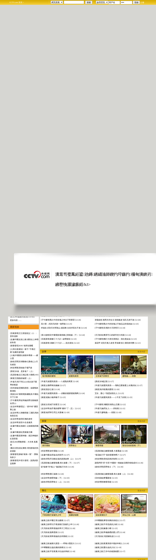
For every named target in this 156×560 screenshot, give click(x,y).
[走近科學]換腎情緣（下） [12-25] (55, 478)
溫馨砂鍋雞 (73, 515)
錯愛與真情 (73, 376)
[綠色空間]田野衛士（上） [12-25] (55, 482)
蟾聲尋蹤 (99, 445)
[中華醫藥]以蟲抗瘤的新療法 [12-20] (56, 547)
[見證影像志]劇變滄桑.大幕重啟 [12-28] (111, 451)
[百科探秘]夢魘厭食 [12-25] (106, 478)
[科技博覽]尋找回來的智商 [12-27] (109, 459)
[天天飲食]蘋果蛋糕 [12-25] (52, 532)
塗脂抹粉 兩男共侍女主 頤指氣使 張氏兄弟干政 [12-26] (118, 320)
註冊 (142, 2)
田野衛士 (73, 445)
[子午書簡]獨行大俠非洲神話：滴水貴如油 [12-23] (116, 339)
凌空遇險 (46, 445)
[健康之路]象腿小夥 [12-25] (106, 528)
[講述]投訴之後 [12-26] (50, 389)
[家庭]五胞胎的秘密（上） (21, 378)
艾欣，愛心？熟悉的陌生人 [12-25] (109, 393)
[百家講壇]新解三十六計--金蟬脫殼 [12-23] (58, 339)
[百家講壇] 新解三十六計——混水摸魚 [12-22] (60, 343)
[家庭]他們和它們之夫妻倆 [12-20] (55, 412)
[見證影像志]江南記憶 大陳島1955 (24, 375)
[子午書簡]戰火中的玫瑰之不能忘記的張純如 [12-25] (116, 324)
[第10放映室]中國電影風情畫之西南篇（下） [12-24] (63, 335)
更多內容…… (15, 320)
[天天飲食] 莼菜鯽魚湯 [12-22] (107, 536)
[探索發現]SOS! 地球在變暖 (21, 346)
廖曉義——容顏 (129, 376)
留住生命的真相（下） (132, 445)
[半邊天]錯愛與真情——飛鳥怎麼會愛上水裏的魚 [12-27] (118, 385)
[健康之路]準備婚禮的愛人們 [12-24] (110, 532)
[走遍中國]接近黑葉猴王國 (21, 432)
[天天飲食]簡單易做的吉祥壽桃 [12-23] (57, 536)
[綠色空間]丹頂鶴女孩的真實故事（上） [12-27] (61, 459)
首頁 (20, 2)
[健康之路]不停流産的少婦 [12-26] (109, 524)
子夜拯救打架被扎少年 (51, 515)
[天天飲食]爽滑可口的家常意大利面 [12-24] (113, 335)
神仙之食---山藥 (129, 515)
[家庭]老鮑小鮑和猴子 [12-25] (53, 397)
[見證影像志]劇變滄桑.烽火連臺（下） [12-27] (60, 463)
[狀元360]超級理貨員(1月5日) (22, 317)
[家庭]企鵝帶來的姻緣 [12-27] (53, 385)
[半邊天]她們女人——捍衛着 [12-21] (110, 408)
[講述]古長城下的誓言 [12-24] (53, 404)
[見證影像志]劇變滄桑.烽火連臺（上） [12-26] (114, 474)
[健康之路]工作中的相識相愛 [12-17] (110, 551)
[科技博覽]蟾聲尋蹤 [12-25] (106, 482)
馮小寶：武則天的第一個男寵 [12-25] (56, 324)
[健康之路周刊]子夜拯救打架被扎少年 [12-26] (60, 524)
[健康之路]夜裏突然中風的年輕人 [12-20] (112, 543)
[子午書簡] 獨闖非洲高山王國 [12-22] (110, 404)
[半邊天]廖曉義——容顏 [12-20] (108, 412)
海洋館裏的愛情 (49, 376)
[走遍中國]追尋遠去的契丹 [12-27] (55, 455)
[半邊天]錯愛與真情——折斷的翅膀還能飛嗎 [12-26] (63, 393)
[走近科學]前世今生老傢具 (21, 422)
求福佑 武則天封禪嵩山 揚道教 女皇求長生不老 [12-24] (64, 328)
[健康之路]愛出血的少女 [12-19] (108, 547)
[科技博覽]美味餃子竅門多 (21, 368)
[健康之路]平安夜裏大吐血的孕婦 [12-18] (58, 551)
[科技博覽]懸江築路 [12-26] (52, 474)
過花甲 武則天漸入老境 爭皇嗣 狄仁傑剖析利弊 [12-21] (118, 343)
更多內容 (141, 352)
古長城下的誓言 (102, 376)
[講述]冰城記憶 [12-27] (104, 381)
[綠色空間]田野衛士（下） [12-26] (109, 467)
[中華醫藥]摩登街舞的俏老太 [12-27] (110, 520)
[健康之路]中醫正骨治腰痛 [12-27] (55, 520)
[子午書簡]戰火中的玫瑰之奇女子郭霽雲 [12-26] (61, 320)
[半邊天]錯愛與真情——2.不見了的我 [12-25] (113, 397)
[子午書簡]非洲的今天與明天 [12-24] (110, 328)
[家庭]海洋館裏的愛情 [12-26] (107, 389)
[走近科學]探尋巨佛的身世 (21, 419)
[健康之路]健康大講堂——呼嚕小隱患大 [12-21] (61, 543)
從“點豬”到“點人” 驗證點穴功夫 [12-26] (57, 467)
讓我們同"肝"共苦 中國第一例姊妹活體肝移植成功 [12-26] (119, 463)
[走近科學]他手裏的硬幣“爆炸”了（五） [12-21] (61, 408)
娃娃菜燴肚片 (101, 515)
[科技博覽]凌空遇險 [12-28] (52, 451)
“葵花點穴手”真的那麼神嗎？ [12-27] (110, 455)
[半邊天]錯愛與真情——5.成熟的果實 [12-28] (59, 381)
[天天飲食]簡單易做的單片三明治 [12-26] (58, 528)
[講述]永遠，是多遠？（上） (22, 371)
